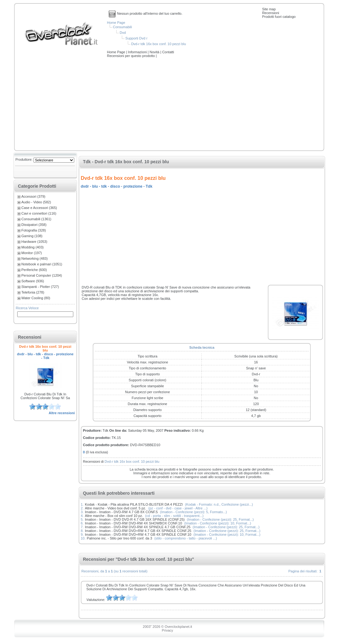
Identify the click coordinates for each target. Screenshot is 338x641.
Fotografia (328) (33, 230)
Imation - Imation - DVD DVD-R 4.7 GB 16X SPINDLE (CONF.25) (135, 519)
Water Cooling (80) (35, 298)
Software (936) (32, 281)
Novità (154, 52)
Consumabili (122, 27)
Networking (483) (34, 258)
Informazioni (138, 52)
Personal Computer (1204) (41, 275)
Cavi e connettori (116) (38, 213)
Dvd (123, 32)
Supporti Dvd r (136, 38)
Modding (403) (32, 247)
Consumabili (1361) (36, 219)
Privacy (167, 630)
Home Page (116, 22)
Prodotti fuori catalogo (279, 16)
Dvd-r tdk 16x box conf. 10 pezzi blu (158, 44)
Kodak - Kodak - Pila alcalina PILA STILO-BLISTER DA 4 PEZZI (134, 504)
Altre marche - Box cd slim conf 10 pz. (114, 516)
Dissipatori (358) (33, 225)
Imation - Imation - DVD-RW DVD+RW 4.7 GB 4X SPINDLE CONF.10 (138, 534)
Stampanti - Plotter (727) (40, 287)
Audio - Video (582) (36, 202)
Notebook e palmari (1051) (41, 264)
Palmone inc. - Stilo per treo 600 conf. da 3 (119, 538)
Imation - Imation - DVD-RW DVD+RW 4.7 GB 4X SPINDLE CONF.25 (138, 531)
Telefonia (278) (32, 292)
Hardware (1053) (34, 241)
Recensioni (270, 13)
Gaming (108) (31, 236)
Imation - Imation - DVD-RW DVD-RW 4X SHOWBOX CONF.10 (133, 523)
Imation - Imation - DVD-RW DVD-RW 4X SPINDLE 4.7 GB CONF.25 (137, 527)
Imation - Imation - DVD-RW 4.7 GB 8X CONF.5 (121, 512)
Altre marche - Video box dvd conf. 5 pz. (115, 508)
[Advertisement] (169, 105)
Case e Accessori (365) (39, 208)
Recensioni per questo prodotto (131, 56)
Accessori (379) (33, 196)
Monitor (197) (31, 253)
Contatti (168, 52)
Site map (269, 9)
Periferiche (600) (34, 270)
